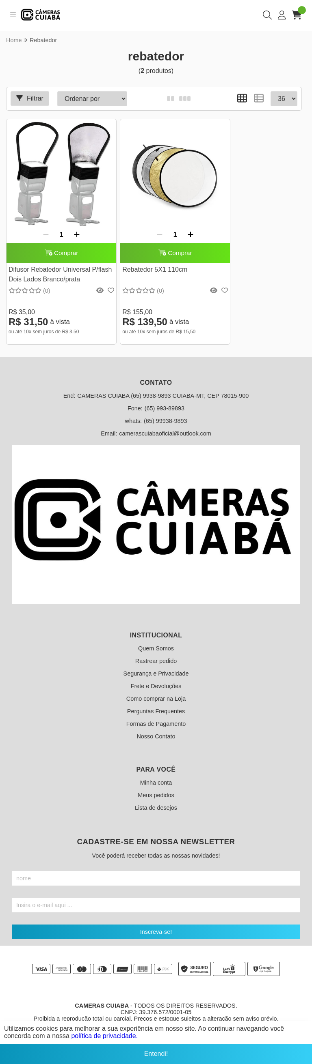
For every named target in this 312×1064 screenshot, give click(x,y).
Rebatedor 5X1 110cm (140, 260)
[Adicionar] (70, 221)
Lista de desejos (156, 798)
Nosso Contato (155, 727)
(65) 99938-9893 (165, 411)
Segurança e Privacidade (156, 664)
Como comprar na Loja (156, 689)
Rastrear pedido (156, 651)
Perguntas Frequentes (156, 702)
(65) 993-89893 (164, 399)
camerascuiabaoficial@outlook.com (165, 424)
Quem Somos (156, 639)
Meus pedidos (156, 786)
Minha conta (156, 773)
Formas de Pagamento (156, 714)
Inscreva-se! (156, 922)
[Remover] (39, 221)
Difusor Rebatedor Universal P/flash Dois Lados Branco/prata (49, 266)
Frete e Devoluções (156, 677)
